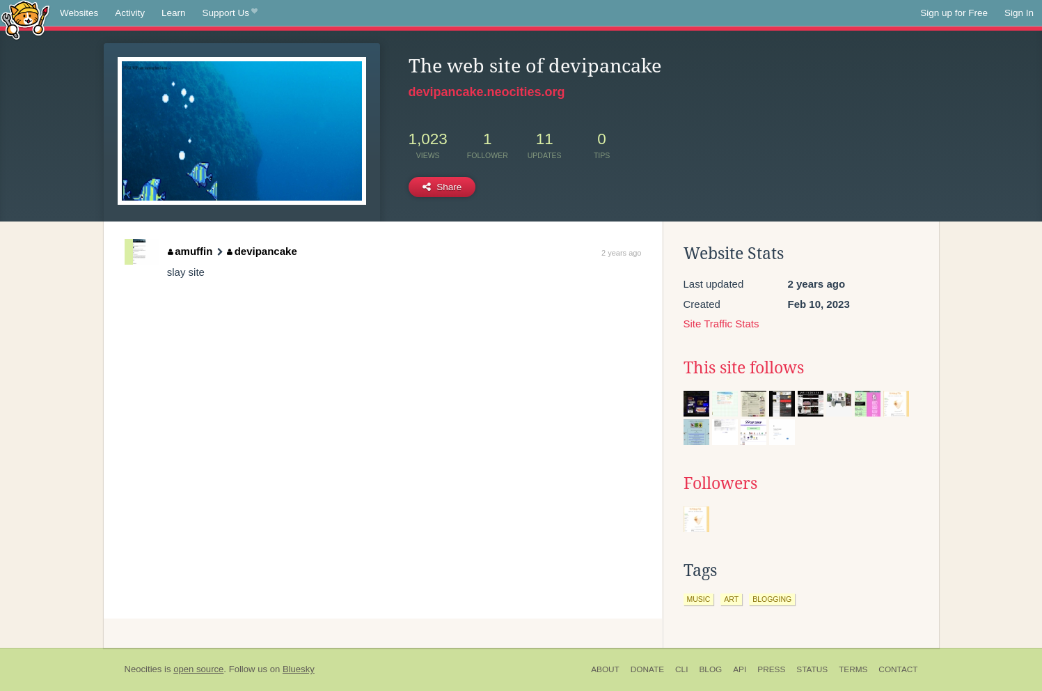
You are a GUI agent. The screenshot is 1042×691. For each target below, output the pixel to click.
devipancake (262, 251)
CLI (681, 669)
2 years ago (621, 253)
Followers (720, 483)
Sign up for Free (954, 13)
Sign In (1019, 13)
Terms (853, 669)
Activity (130, 13)
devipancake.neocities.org (487, 92)
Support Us (230, 13)
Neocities (143, 669)
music (699, 599)
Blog (710, 669)
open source (198, 669)
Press (771, 669)
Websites (79, 13)
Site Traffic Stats (721, 323)
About (605, 669)
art (731, 599)
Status (812, 669)
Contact (897, 669)
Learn (173, 13)
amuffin (190, 251)
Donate (647, 669)
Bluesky (299, 669)
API (739, 669)
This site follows (744, 368)
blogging (771, 599)
